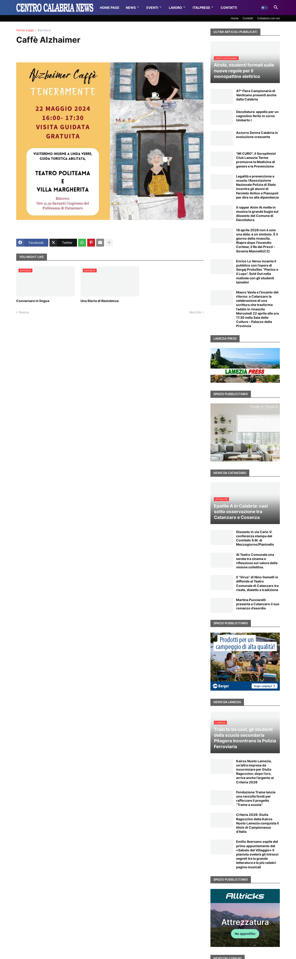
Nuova (24, 312)
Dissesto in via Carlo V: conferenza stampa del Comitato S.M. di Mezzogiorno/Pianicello (255, 538)
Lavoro (175, 8)
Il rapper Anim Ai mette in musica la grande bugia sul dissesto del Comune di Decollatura (257, 213)
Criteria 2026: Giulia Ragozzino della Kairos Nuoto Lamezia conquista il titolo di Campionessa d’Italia (257, 823)
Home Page (109, 8)
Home (234, 18)
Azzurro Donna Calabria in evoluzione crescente (257, 135)
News (131, 8)
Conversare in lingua (32, 301)
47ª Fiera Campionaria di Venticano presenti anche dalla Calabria (256, 95)
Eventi (152, 8)
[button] (264, 7)
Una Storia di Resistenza (99, 301)
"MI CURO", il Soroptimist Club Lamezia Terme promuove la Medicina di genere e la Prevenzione (256, 159)
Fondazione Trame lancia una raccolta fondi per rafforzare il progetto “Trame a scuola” (255, 798)
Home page (25, 30)
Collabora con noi (268, 18)
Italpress (201, 8)
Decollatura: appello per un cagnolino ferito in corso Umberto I (257, 116)
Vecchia (195, 312)
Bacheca (44, 30)
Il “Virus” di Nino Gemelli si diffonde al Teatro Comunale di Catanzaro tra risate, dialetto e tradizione (257, 583)
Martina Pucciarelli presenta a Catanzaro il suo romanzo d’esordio (257, 604)
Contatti (229, 8)
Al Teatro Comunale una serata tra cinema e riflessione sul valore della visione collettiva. (257, 561)
